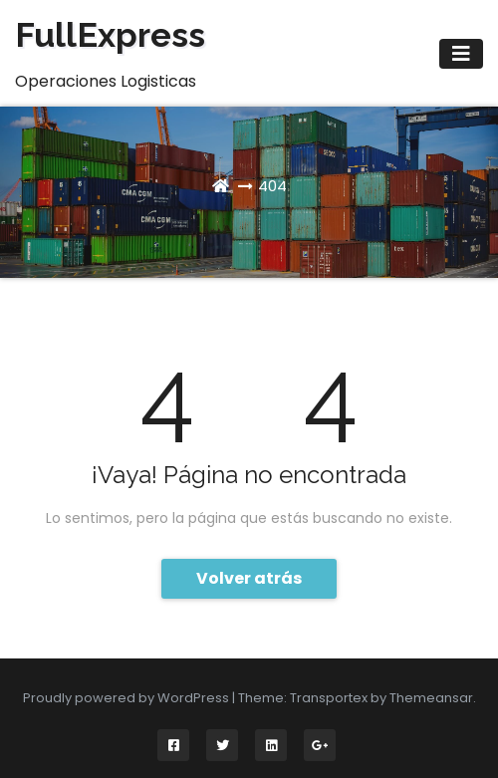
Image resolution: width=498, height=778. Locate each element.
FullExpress (110, 35)
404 (272, 185)
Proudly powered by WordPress (127, 697)
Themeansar (431, 697)
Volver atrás (249, 578)
